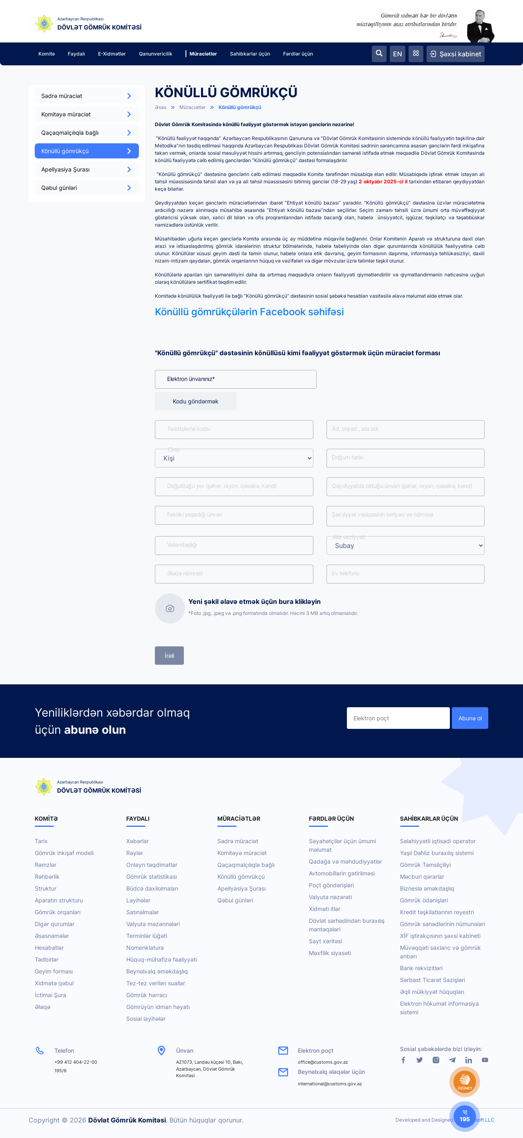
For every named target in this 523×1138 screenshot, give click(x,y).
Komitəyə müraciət (86, 114)
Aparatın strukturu (59, 900)
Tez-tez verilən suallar (155, 983)
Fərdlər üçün (298, 54)
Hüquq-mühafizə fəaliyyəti (161, 959)
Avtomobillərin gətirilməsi (342, 873)
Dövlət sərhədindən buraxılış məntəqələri (346, 925)
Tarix (41, 840)
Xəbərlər (137, 840)
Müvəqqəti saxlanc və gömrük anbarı (440, 952)
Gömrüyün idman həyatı (158, 1006)
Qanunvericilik (155, 54)
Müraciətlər (201, 53)
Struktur (45, 888)
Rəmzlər (45, 864)
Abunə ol (470, 718)
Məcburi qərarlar (422, 876)
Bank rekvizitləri (421, 967)
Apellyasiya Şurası (86, 169)
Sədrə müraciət (86, 95)
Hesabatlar (49, 947)
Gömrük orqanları (57, 912)
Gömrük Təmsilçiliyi (425, 864)
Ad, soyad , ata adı (355, 428)
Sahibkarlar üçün (250, 54)
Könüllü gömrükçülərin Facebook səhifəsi (249, 312)
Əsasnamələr (52, 935)
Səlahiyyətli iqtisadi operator (438, 840)
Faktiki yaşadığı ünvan (194, 514)
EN (397, 54)
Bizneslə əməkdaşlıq (427, 888)
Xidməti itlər (324, 908)
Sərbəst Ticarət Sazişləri (432, 979)
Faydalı (76, 54)
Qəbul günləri (86, 187)
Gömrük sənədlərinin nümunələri (442, 923)
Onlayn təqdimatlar (151, 864)
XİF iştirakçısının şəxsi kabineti (440, 935)
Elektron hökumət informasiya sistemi (439, 1008)
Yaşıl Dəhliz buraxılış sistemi (437, 852)
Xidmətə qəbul (54, 983)
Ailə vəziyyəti (349, 537)
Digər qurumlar (54, 923)
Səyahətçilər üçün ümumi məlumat (342, 845)
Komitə (46, 54)
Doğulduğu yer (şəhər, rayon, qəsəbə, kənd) (222, 486)
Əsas (160, 107)
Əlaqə (42, 1006)
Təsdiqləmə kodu (188, 428)
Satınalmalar (142, 912)
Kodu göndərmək (196, 401)
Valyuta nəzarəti (330, 896)
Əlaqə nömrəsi (185, 573)
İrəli (169, 655)
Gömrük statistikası (151, 876)
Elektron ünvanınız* (191, 378)
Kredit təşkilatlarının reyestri (437, 912)
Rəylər (134, 852)
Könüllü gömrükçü (86, 150)
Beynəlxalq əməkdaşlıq (157, 971)
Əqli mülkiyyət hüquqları (432, 991)
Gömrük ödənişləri (424, 900)
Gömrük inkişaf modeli (64, 852)
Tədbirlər (46, 959)
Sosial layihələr (145, 1018)
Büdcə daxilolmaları (152, 888)
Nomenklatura (145, 947)
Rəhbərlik (47, 876)
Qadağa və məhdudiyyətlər (345, 861)
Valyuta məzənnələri (153, 923)
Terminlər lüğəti (146, 935)
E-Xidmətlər (112, 54)
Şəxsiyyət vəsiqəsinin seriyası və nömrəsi (383, 514)
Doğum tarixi (348, 457)
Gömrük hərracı (146, 994)
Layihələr (138, 900)
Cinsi (174, 449)
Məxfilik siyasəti (330, 952)
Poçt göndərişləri (331, 885)
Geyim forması (54, 971)
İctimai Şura (50, 994)
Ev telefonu (346, 573)
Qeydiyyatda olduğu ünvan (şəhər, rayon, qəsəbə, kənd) (402, 486)
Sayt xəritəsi (325, 941)
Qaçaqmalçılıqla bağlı (86, 132)
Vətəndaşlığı (182, 544)
